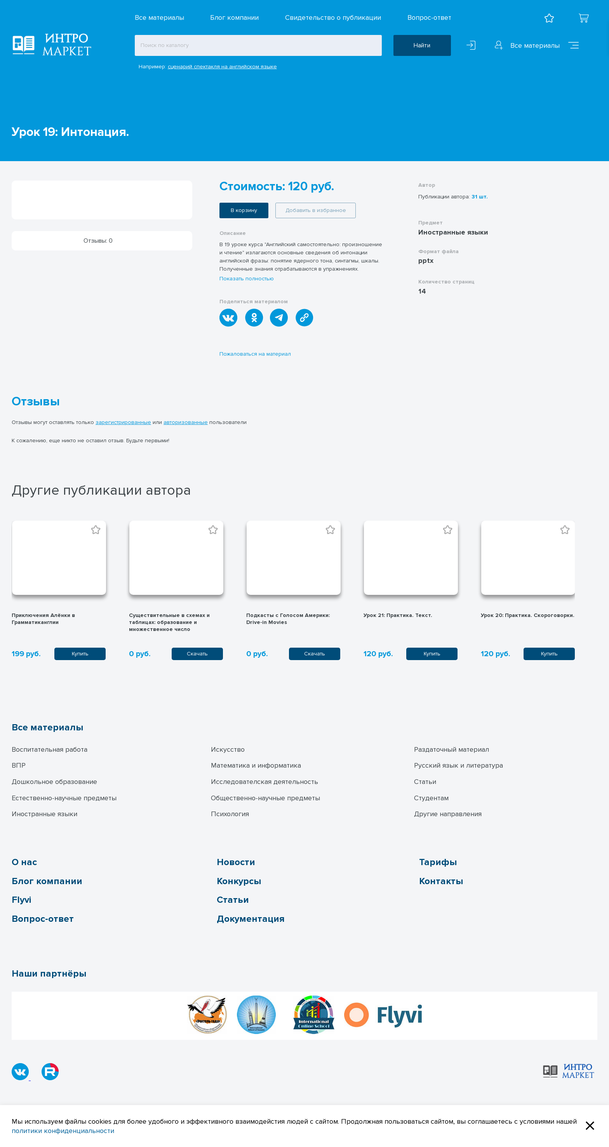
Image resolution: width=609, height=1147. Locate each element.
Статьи (425, 781)
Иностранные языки (44, 814)
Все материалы (159, 17)
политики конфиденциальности (63, 1130)
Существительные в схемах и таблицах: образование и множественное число (169, 622)
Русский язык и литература (458, 765)
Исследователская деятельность (264, 781)
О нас (24, 862)
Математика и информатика (256, 765)
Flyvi (21, 899)
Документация (251, 919)
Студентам (431, 798)
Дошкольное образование (54, 781)
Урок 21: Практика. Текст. (398, 615)
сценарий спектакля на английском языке (222, 66)
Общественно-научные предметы (265, 798)
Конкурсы (239, 881)
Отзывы (36, 402)
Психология (230, 814)
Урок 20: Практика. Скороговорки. (527, 615)
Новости (236, 862)
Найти (422, 45)
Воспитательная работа (49, 749)
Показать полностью (246, 278)
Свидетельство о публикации (333, 17)
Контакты (441, 881)
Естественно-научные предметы (64, 798)
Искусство (228, 749)
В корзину (244, 210)
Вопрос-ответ (429, 17)
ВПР (19, 765)
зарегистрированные (123, 422)
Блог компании (234, 17)
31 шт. (480, 196)
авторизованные (186, 422)
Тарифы (438, 862)
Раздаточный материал (451, 749)
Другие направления (448, 814)
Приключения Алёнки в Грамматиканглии (43, 619)
